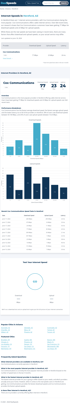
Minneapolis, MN (53, 346)
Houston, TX (5, 346)
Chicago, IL (4, 342)
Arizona (8, 9)
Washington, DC (29, 349)
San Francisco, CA (53, 344)
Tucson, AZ (51, 332)
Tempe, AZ (51, 330)
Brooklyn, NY (5, 340)
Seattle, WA (28, 340)
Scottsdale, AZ (52, 328)
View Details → (8, 58)
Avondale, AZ (5, 328)
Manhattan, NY (6, 349)
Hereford (15, 9)
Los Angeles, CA (6, 344)
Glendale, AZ (28, 328)
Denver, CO (28, 344)
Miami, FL (50, 342)
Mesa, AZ (27, 330)
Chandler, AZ (5, 330)
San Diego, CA (29, 346)
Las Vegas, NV (52, 349)
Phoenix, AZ (28, 332)
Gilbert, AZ (4, 332)
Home (2, 9)
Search (64, 3)
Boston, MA (51, 340)
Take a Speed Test (33, 3)
